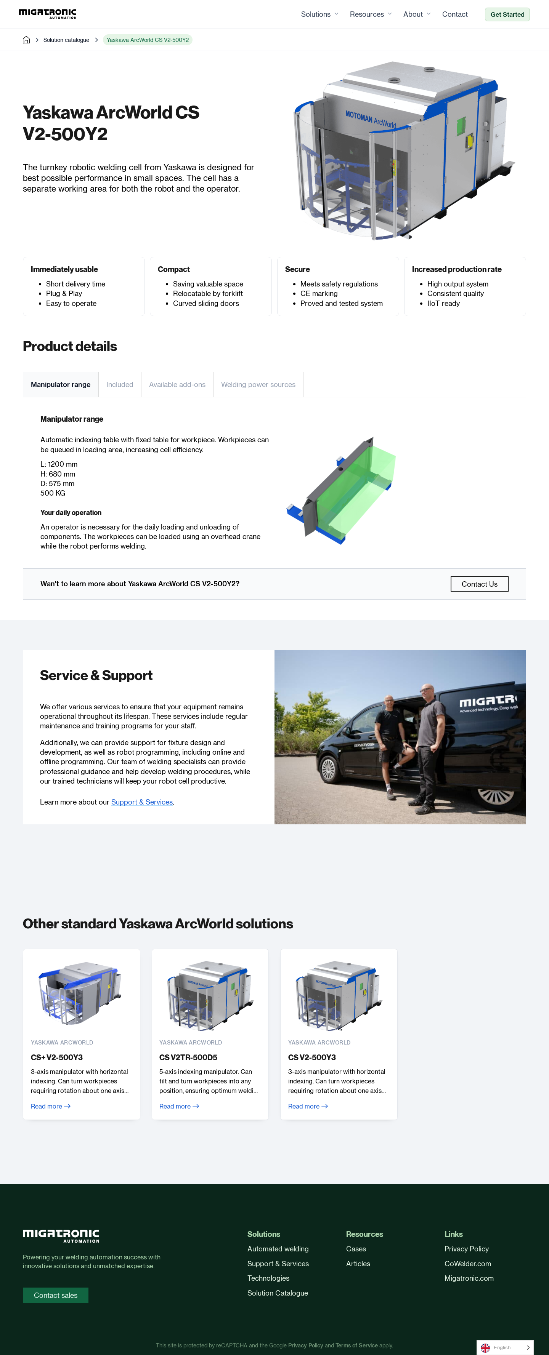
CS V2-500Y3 (312, 1057)
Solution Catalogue (277, 1293)
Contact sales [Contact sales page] (55, 1295)
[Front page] (61, 1237)
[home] (26, 40)
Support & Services (142, 802)
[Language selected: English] (505, 1347)
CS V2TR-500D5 (189, 1057)
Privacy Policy (467, 1249)
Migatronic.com (469, 1278)
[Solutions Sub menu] (333, 14)
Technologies (268, 1278)
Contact (451, 14)
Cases (356, 1249)
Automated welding (278, 1249)
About (409, 14)
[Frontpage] (51, 14)
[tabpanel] (274, 483)
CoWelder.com (468, 1263)
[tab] (60, 384)
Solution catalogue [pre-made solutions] (66, 40)
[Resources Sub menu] (386, 14)
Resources (363, 14)
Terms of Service (357, 1345)
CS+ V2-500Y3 (57, 1057)
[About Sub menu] (425, 14)
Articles (358, 1263)
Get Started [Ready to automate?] (504, 15)
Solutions (312, 14)
